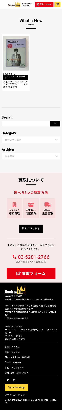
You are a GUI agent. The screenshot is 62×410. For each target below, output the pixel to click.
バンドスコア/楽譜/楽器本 (15, 77)
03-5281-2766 (33, 257)
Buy (12, 352)
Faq (14, 367)
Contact (16, 372)
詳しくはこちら (31, 228)
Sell (12, 346)
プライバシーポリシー (16, 395)
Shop (13, 362)
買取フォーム (31, 273)
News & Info (17, 357)
